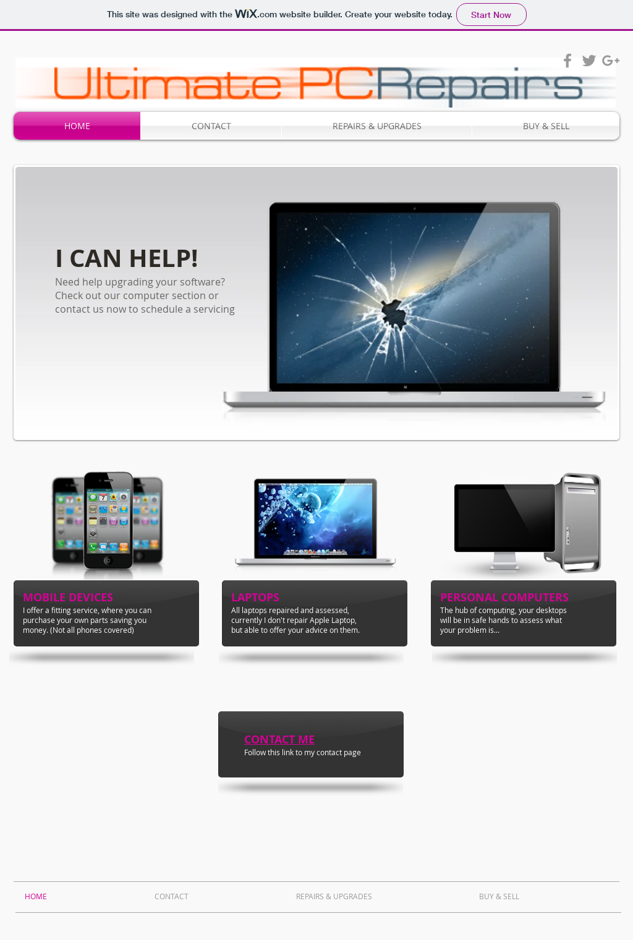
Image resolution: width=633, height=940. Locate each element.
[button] (316, 302)
